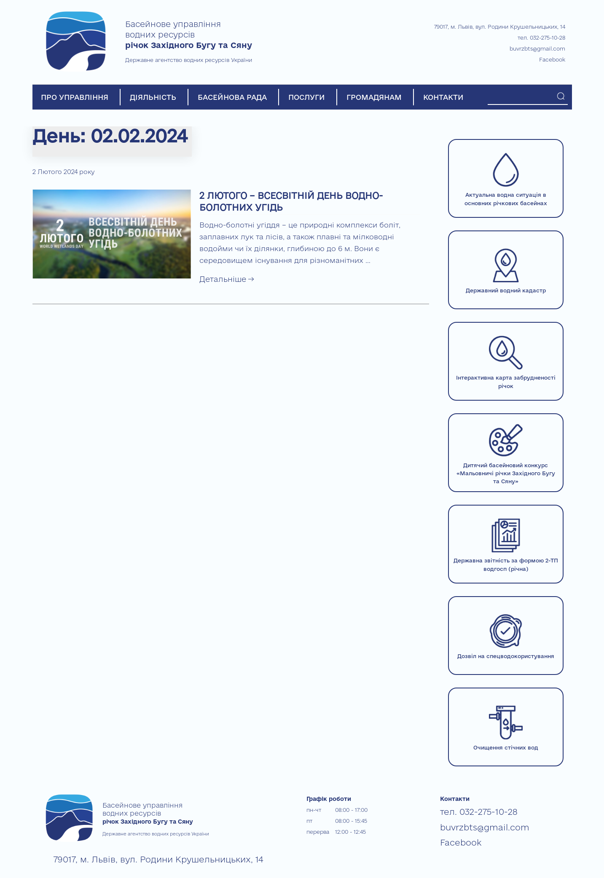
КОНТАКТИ (443, 97)
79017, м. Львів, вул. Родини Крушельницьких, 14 (499, 26)
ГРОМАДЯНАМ (374, 97)
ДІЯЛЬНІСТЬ (153, 97)
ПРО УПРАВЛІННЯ (74, 97)
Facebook (552, 59)
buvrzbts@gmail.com (537, 48)
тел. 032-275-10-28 (541, 37)
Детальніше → (226, 279)
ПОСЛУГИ (306, 97)
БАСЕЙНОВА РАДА (232, 97)
